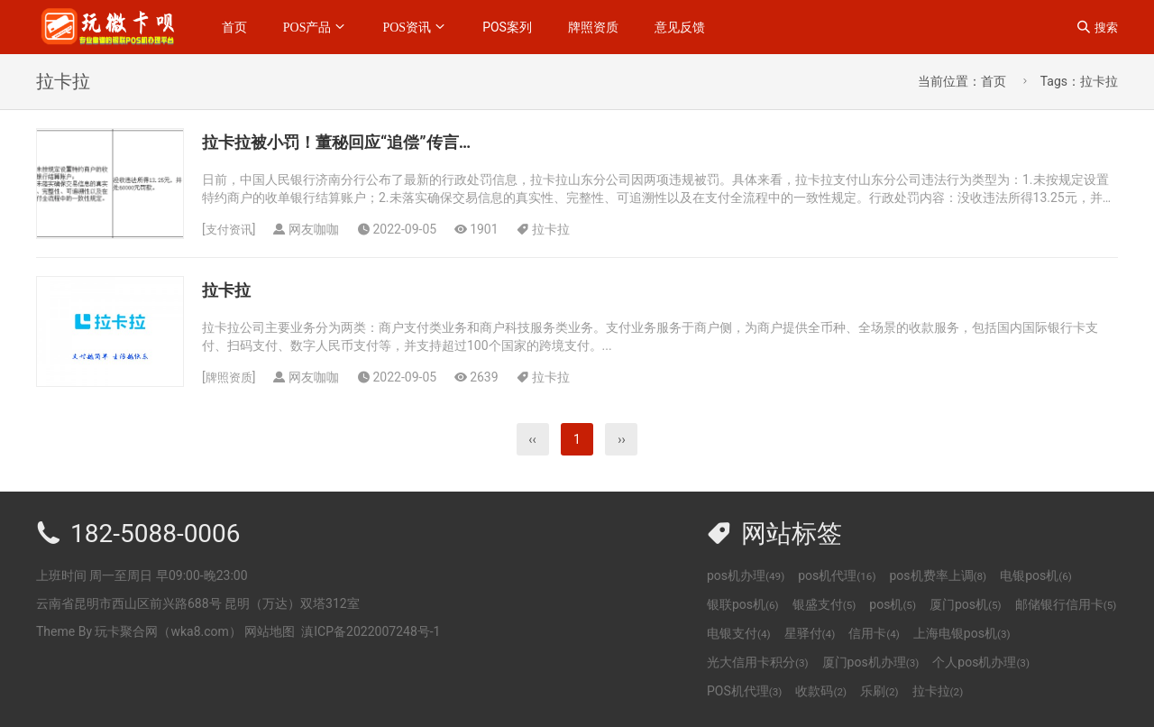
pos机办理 (745, 575)
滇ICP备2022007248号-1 (370, 631)
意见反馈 (680, 27)
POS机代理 (744, 691)
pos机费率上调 (937, 575)
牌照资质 (593, 27)
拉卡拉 (554, 229)
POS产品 (307, 27)
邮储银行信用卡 (1066, 604)
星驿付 (810, 633)
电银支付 (739, 633)
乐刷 (879, 691)
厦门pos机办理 (871, 662)
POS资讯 (406, 27)
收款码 (821, 691)
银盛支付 (824, 604)
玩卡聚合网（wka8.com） (168, 631)
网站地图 (269, 631)
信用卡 (874, 633)
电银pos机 (1036, 575)
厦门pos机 (966, 604)
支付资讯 (231, 229)
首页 (234, 27)
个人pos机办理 (981, 662)
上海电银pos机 (962, 633)
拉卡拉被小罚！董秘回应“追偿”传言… (359, 141)
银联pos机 (743, 604)
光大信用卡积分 (758, 662)
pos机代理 (836, 575)
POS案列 (507, 27)
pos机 (892, 604)
